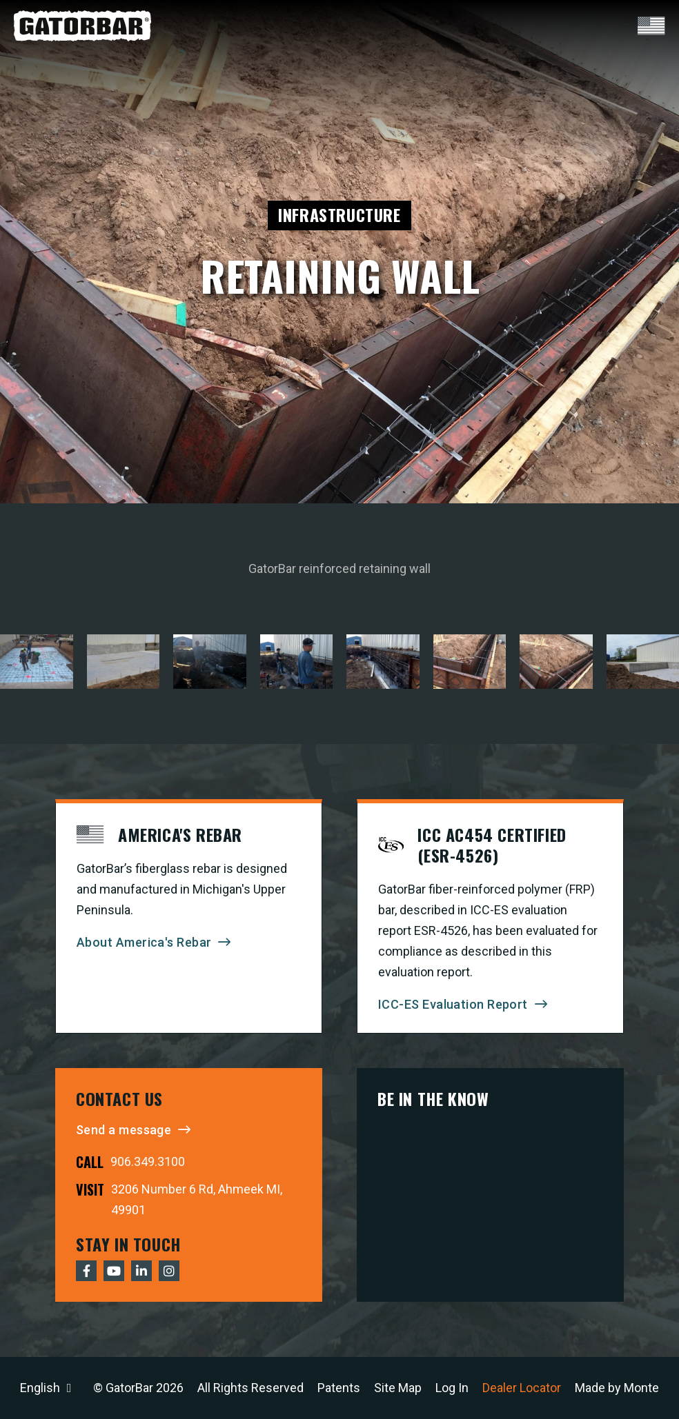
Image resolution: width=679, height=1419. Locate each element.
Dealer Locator (521, 1387)
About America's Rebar (144, 942)
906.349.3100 (147, 1161)
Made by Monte (617, 1387)
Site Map (398, 1387)
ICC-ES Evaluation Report (453, 1004)
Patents (338, 1387)
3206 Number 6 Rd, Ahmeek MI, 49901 (196, 1199)
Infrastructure (339, 214)
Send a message (123, 1130)
